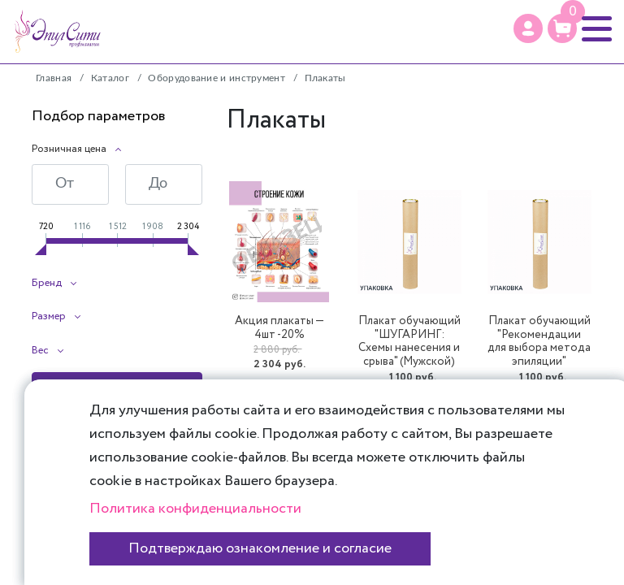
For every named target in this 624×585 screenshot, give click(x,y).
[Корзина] (562, 28)
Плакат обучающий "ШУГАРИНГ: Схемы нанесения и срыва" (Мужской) (409, 341)
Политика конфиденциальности (195, 508)
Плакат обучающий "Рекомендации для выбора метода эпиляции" (539, 341)
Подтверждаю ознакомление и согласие (260, 548)
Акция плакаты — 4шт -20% (279, 328)
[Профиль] (528, 28)
